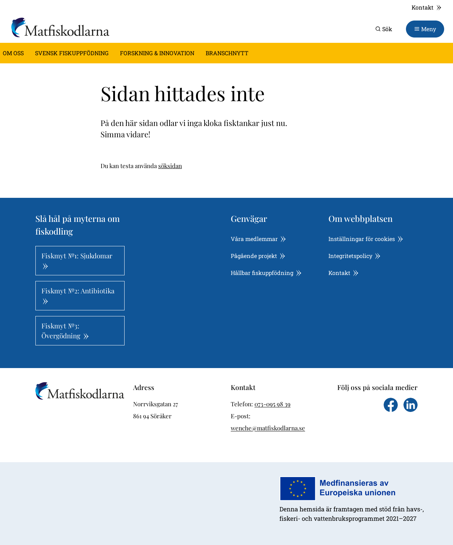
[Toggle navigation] (425, 29)
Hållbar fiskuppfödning (266, 272)
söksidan (170, 166)
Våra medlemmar (258, 238)
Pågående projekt (258, 255)
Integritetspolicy (354, 255)
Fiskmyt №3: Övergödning (65, 330)
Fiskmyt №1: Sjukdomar (76, 260)
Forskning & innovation (157, 53)
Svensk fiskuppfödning (72, 53)
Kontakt (427, 7)
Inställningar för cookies (365, 238)
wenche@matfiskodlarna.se (268, 428)
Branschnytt (227, 53)
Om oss (13, 53)
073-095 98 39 (272, 404)
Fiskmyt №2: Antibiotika (77, 295)
